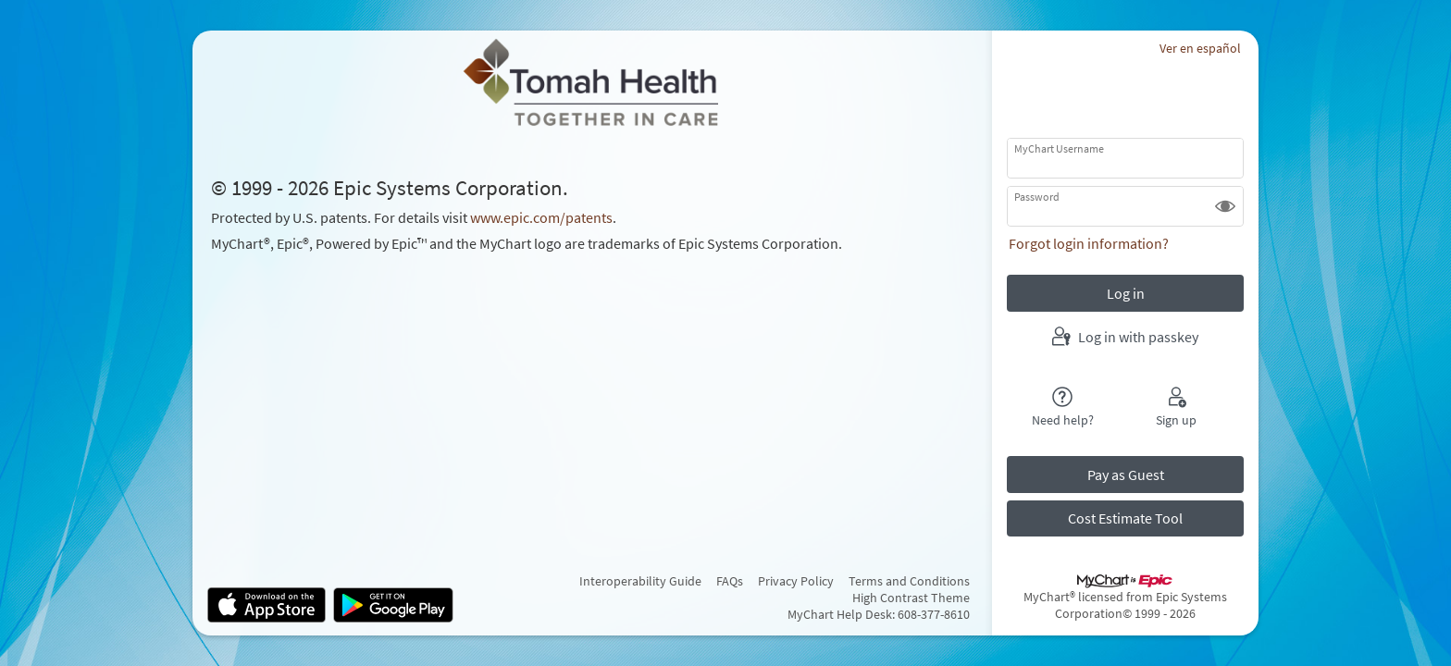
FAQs (729, 581)
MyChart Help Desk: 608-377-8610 (879, 614)
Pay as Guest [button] (1125, 474)
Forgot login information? (1089, 243)
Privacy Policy (796, 581)
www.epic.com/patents (541, 217)
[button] (1225, 206)
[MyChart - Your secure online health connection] (592, 82)
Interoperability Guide (640, 581)
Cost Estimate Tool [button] (1125, 518)
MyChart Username (1059, 148)
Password (1037, 197)
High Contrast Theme (911, 597)
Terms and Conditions (909, 581)
